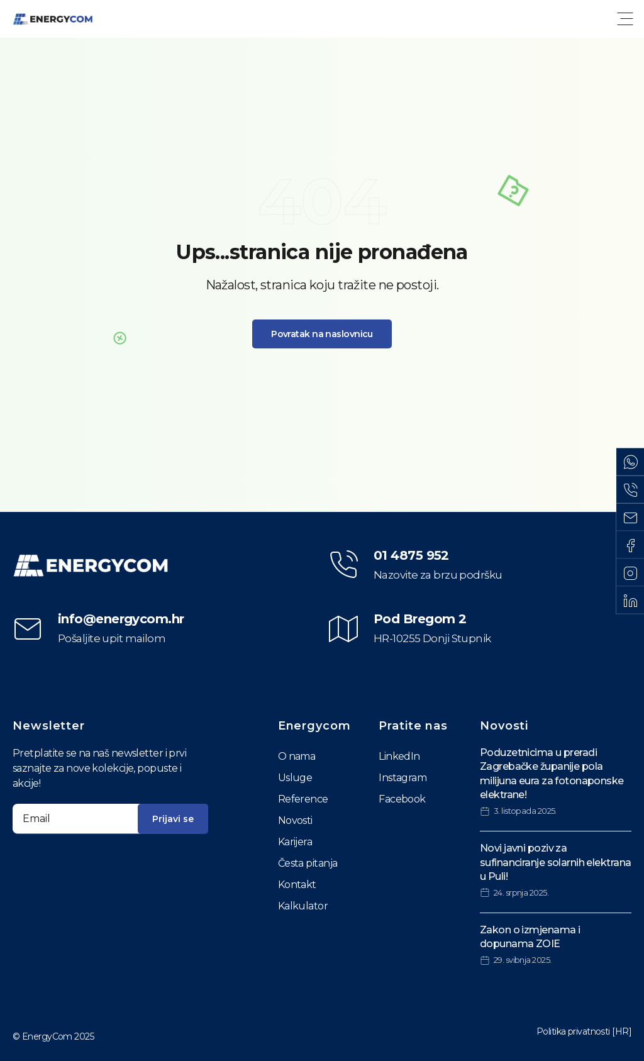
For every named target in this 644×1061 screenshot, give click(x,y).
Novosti (295, 820)
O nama (297, 756)
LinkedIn (399, 756)
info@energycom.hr (121, 618)
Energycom (314, 726)
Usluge (295, 778)
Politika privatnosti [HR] (583, 1031)
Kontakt (297, 885)
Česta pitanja (308, 863)
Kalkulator (303, 906)
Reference (303, 799)
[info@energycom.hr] (28, 629)
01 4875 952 (411, 555)
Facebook (402, 799)
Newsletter (49, 726)
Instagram (402, 778)
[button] (625, 19)
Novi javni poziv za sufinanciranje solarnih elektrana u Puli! (555, 862)
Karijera (295, 842)
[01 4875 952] (343, 565)
